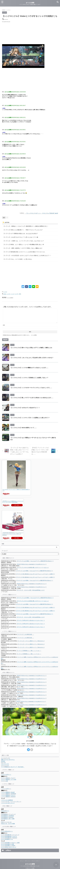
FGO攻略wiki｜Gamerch (7, 817)
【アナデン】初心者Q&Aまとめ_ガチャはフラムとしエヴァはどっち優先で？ (35, 574)
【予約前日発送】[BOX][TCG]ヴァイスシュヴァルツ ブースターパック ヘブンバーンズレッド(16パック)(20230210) (12, 534)
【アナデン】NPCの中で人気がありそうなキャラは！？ (30, 621)
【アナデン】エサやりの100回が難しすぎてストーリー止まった (32, 568)
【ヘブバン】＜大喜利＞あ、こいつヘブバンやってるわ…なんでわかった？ (24, 241)
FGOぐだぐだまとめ (6, 822)
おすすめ (7, 222)
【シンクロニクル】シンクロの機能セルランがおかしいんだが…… (29, 368)
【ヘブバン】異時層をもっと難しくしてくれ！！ (28, 651)
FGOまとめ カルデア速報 (8, 824)
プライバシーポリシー (35, 859)
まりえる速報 (30, 863)
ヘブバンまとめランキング (8, 803)
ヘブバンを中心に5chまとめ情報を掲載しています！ (30, 864)
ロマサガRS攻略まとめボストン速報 (10, 843)
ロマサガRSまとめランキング (8, 847)
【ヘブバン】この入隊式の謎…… (25, 635)
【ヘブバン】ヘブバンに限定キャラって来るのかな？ (31, 641)
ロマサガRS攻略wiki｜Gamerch (9, 838)
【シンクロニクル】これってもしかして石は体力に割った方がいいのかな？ (31, 358)
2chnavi (3, 761)
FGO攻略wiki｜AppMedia (7, 816)
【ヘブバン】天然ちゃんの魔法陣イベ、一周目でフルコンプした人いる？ (24, 230)
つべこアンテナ (5, 765)
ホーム (21, 859)
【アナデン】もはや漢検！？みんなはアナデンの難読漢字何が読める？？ (35, 561)
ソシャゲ (12, 294)
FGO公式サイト (5, 811)
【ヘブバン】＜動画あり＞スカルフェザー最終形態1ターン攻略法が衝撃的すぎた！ (27, 226)
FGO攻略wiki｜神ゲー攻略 (7, 819)
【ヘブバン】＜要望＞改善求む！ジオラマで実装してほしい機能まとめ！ (24, 248)
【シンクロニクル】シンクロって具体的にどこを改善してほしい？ (29, 378)
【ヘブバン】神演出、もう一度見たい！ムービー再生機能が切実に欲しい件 (24, 244)
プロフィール (27, 859)
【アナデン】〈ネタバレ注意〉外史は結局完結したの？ (30, 590)
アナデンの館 (4, 781)
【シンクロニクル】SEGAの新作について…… (23, 428)
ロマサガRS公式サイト (7, 831)
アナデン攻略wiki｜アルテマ (8, 778)
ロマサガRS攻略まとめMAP (8, 846)
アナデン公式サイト (6, 775)
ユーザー (17, 294)
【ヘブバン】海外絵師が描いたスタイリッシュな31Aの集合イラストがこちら (25, 252)
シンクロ (5, 292)
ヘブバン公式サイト (6, 789)
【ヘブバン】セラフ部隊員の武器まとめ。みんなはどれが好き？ (21, 233)
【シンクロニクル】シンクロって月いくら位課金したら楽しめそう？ (30, 418)
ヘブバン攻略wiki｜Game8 (8, 792)
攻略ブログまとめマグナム (8, 760)
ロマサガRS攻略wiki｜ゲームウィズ (10, 835)
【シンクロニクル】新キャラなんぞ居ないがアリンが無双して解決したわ (31, 348)
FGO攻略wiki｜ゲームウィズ (8, 814)
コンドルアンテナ (5, 758)
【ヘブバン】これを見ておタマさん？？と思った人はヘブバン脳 (21, 237)
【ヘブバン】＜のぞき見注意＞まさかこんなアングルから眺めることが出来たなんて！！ (28, 256)
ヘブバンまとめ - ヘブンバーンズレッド (11, 802)
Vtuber (4, 294)
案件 (20, 294)
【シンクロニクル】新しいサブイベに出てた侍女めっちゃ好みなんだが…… (31, 398)
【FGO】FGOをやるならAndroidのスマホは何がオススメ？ (31, 564)
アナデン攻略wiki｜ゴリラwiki (8, 780)
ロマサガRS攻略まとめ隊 (7, 844)
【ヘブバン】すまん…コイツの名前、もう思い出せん (18, 259)
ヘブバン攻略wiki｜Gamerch (8, 797)
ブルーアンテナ (5, 764)
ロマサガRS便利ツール (7, 839)
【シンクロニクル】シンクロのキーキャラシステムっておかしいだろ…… (31, 388)
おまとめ (3, 762)
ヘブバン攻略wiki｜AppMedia (8, 794)
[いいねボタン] (4, 217)
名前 (4, 325)
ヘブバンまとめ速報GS (7, 800)
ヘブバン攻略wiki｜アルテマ (8, 795)
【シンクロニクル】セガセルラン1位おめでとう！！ (25, 408)
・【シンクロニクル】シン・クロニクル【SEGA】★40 (40, 213)
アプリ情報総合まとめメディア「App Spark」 (12, 767)
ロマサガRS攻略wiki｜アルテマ (9, 836)
